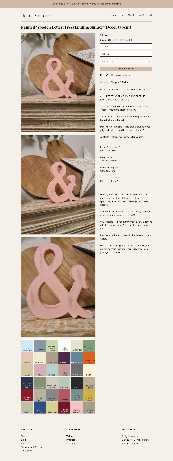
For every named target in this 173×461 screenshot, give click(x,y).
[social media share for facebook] (101, 75)
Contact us (26, 450)
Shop (113, 15)
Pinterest (70, 440)
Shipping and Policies (31, 447)
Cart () (141, 15)
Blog (122, 15)
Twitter (69, 436)
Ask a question (123, 75)
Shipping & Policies (120, 82)
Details (104, 82)
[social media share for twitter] (107, 75)
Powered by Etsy (130, 443)
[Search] (151, 15)
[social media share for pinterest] (112, 75)
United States (118, 40)
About (131, 15)
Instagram (71, 443)
